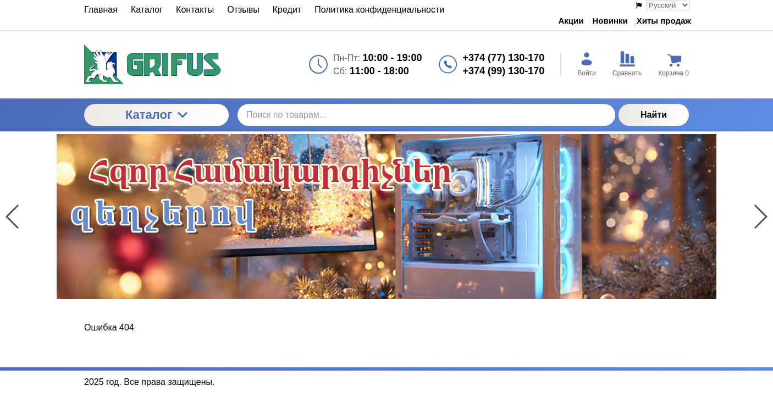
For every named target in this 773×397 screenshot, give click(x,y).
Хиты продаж (664, 20)
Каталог (156, 115)
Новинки (610, 20)
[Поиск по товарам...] (426, 115)
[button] (373, 294)
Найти (654, 114)
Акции (571, 20)
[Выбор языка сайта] (668, 5)
